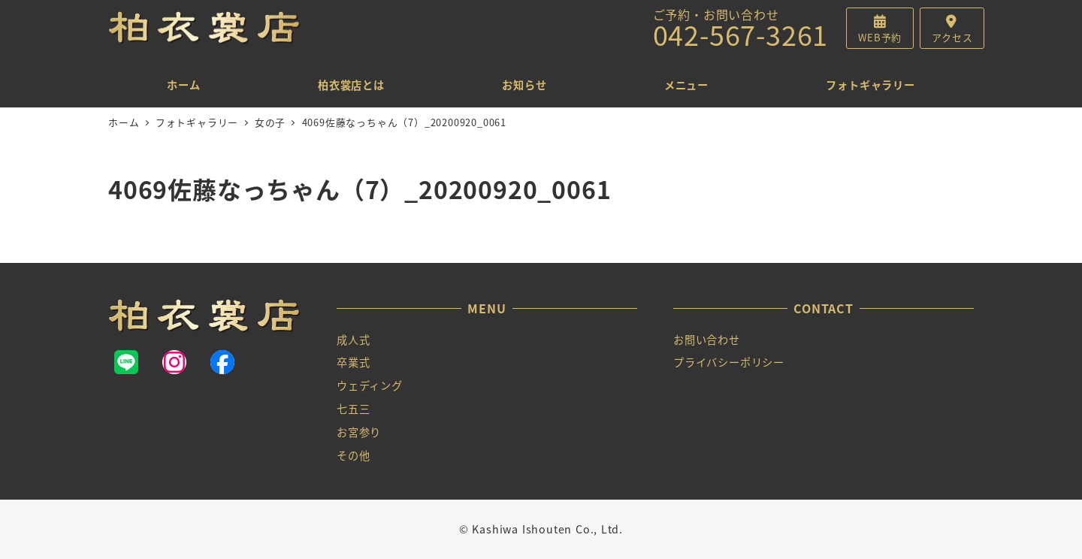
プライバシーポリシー (728, 362)
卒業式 (353, 362)
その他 (353, 455)
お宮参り (359, 432)
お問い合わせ (706, 339)
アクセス (952, 37)
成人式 (353, 339)
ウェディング (370, 385)
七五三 (353, 408)
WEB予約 (880, 37)
